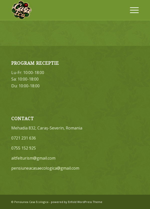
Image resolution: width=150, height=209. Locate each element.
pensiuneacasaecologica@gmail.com (45, 168)
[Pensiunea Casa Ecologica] (62, 10)
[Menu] (132, 10)
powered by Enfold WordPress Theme (76, 202)
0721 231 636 (23, 138)
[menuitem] (132, 10)
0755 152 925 (23, 148)
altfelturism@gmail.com (33, 158)
